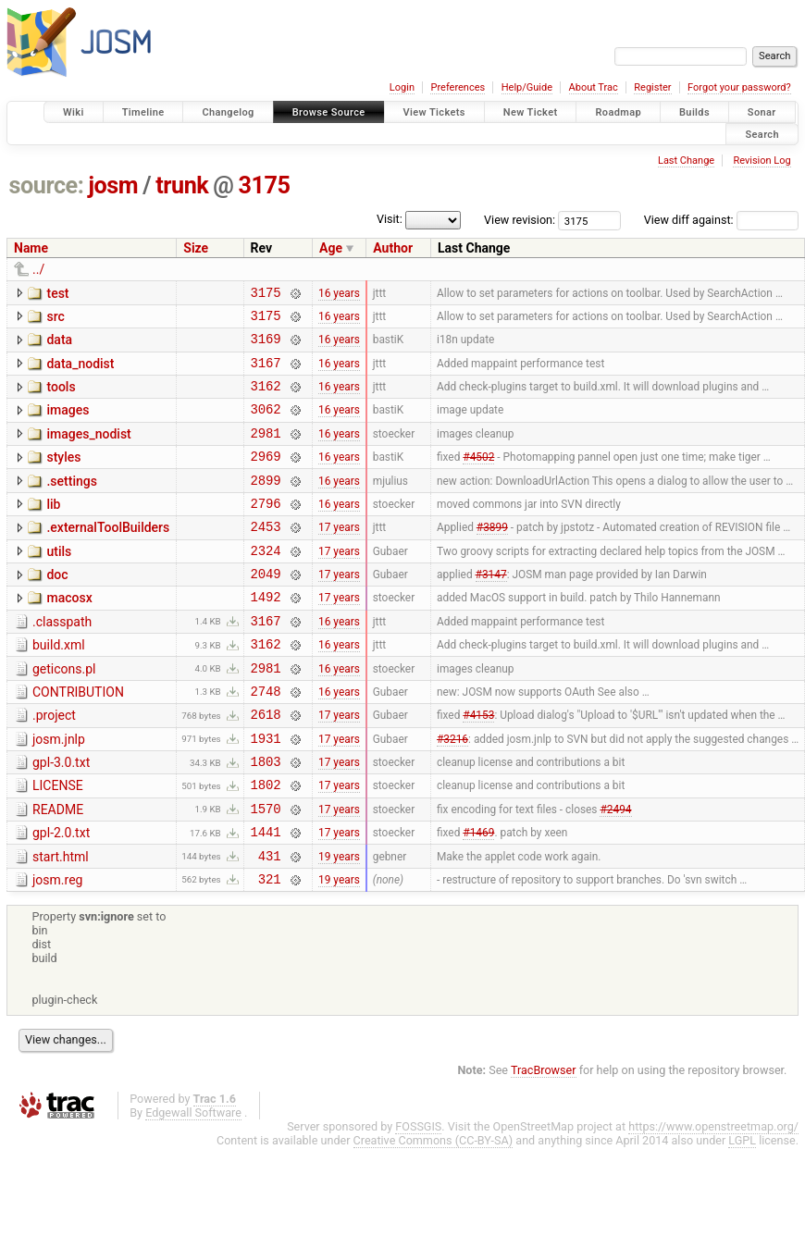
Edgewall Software (193, 1185)
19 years (339, 924)
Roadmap (618, 112)
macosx (69, 633)
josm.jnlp (58, 792)
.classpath (62, 660)
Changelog (228, 112)
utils (58, 582)
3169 (266, 346)
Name (31, 248)
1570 (266, 872)
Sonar (762, 112)
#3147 (491, 609)
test (57, 293)
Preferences (457, 87)
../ (38, 269)
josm (113, 185)
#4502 (478, 478)
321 (269, 950)
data (59, 345)
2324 (266, 583)
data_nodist (80, 372)
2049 (266, 609)
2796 (266, 530)
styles (63, 476)
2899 (266, 504)
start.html (60, 923)
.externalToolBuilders (107, 555)
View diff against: (721, 220)
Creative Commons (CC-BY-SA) (433, 1212)
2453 (266, 556)
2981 (266, 452)
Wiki (73, 112)
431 (269, 924)
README (57, 870)
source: (46, 185)
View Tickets (434, 112)
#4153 (478, 766)
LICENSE (57, 843)
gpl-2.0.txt (61, 896)
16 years (339, 294)
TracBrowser (543, 1142)
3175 (265, 185)
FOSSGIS (418, 1198)
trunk (181, 185)
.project (54, 765)
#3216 (452, 792)
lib (53, 529)
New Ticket (530, 112)
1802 (266, 845)
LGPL (742, 1212)
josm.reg (57, 949)
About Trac (593, 87)
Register (652, 87)
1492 (266, 635)
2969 (266, 478)
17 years (339, 556)
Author (393, 248)
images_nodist (88, 450)
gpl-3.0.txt (61, 817)
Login (402, 87)
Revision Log (761, 160)
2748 (266, 740)
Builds (694, 112)
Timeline (143, 112)
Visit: (389, 219)
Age (330, 248)
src (55, 319)
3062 (266, 425)
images (67, 423)
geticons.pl (64, 713)
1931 (266, 793)
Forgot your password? (739, 87)
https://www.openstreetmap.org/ (713, 1198)
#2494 (615, 871)
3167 (266, 373)
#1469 (478, 898)
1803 (266, 819)
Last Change (686, 160)
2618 (266, 766)
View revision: (519, 220)
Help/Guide (527, 87)
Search (762, 134)
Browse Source (328, 112)
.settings (71, 503)
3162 (266, 399)
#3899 (492, 556)
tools (60, 397)
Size (195, 248)
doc (57, 607)
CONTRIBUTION (78, 739)
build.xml (58, 686)
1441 (266, 898)
